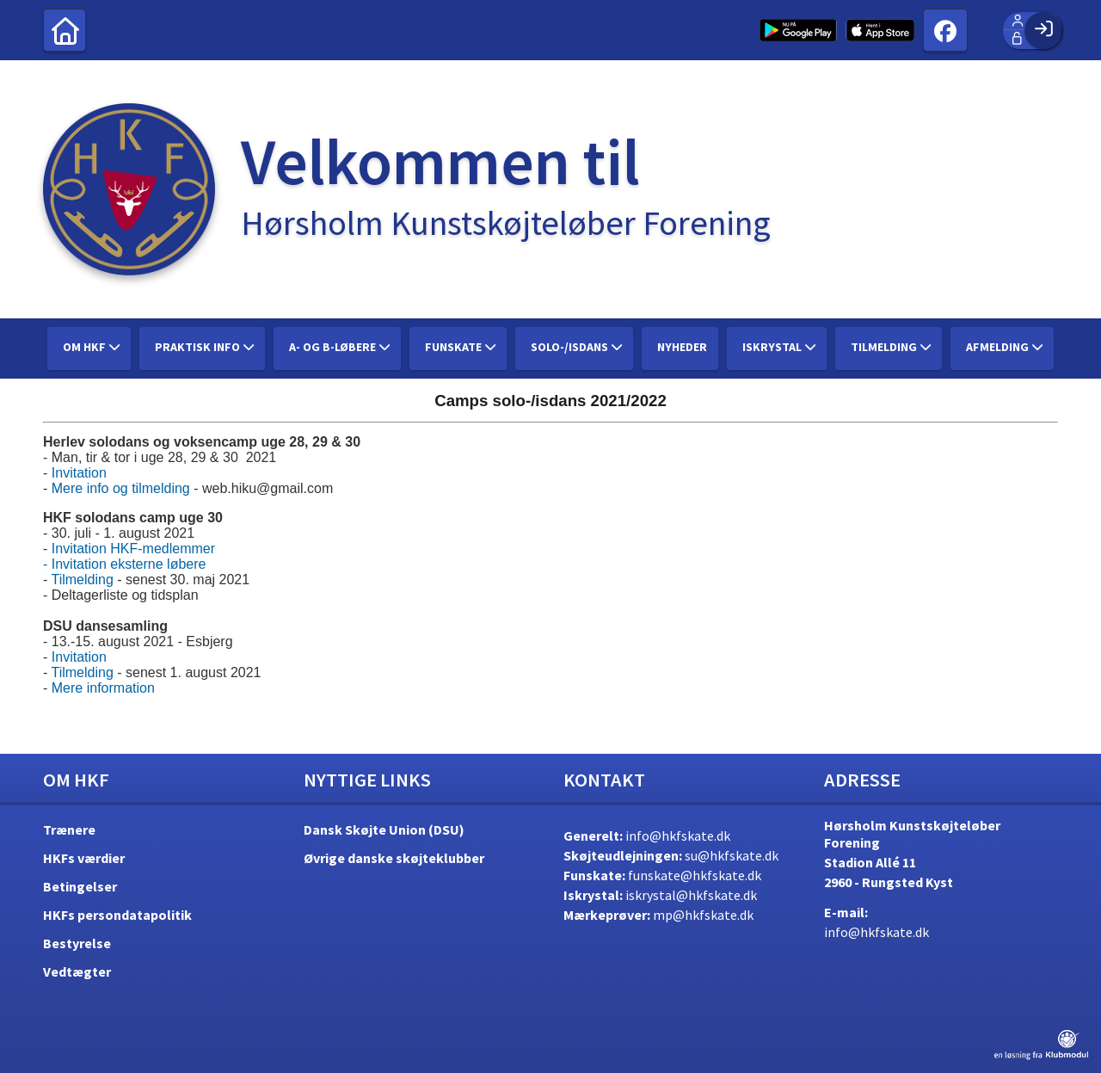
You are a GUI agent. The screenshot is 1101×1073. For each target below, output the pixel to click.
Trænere (69, 829)
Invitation (79, 473)
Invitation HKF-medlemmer (133, 548)
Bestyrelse (77, 943)
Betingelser (80, 886)
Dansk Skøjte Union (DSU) (384, 829)
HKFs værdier (84, 857)
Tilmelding (82, 579)
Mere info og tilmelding (121, 488)
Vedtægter (77, 971)
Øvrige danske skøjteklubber (394, 857)
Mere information (103, 688)
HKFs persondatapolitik (117, 914)
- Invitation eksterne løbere (124, 564)
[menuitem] (64, 30)
